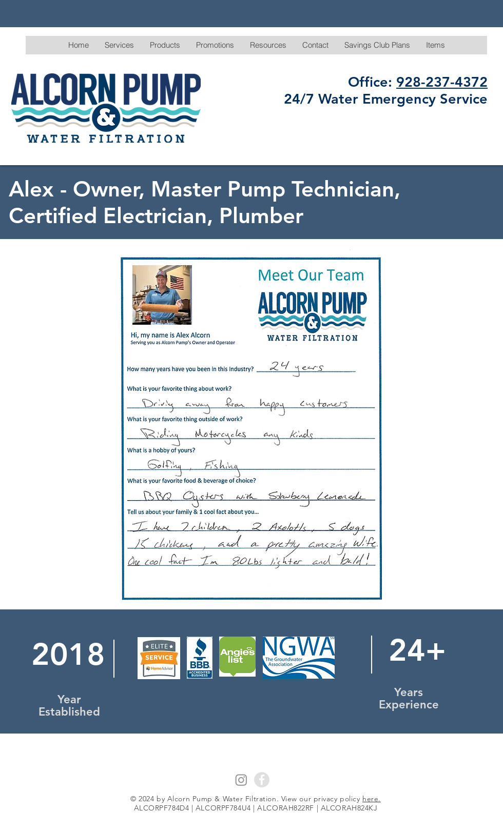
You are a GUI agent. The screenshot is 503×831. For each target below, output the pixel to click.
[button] (119, 45)
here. (371, 798)
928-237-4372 (442, 81)
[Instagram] (241, 779)
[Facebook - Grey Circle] (261, 779)
